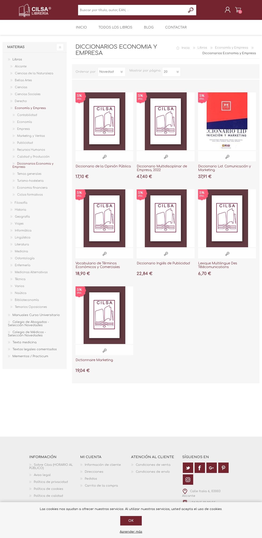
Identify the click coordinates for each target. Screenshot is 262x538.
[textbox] (132, 11)
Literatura (22, 247)
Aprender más (131, 531)
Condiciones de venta (153, 468)
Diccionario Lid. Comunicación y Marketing (224, 171)
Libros (202, 51)
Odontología (25, 261)
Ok (131, 520)
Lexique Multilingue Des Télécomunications (217, 268)
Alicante (20, 69)
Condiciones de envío (153, 475)
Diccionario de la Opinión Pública (103, 169)
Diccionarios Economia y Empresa (33, 168)
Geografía (22, 220)
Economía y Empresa (231, 51)
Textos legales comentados (35, 352)
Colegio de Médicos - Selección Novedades (27, 337)
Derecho (21, 104)
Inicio (186, 51)
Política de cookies (48, 492)
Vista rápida (104, 160)
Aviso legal (42, 478)
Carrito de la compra (233, 11)
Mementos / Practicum (30, 359)
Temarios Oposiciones (31, 310)
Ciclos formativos (30, 198)
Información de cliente (103, 468)
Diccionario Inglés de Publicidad (163, 266)
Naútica (20, 296)
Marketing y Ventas (31, 139)
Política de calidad (48, 499)
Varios (19, 289)
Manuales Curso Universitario (36, 318)
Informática (23, 233)
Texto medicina (25, 345)
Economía (24, 125)
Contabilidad (27, 118)
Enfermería (22, 268)
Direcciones (94, 475)
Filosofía (21, 206)
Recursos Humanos (31, 153)
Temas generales (29, 177)
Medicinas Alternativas (31, 275)
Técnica (20, 282)
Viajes (19, 226)
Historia (20, 213)
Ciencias (21, 90)
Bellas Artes (23, 83)
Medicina (21, 254)
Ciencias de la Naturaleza (34, 76)
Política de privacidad (51, 485)
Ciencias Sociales (27, 97)
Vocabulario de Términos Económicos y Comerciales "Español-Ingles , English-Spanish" (104, 270)
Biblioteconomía (27, 303)
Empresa (23, 132)
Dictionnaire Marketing (94, 363)
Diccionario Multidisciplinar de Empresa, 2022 (162, 171)
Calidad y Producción (33, 160)
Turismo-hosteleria (30, 184)
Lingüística (22, 240)
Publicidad (25, 146)
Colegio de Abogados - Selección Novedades (28, 327)
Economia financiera (32, 191)
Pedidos (91, 482)
